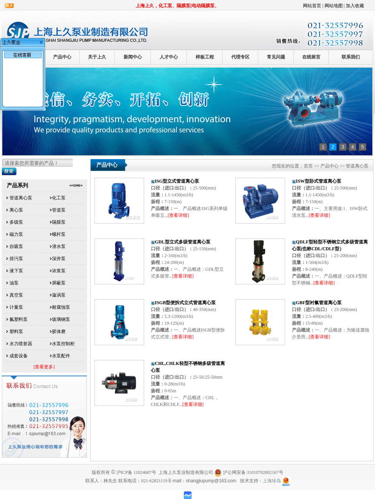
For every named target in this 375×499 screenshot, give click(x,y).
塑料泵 (16, 331)
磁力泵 (16, 234)
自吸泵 (16, 246)
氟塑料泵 (18, 319)
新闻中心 (133, 57)
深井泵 (59, 258)
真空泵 (16, 295)
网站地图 (334, 5)
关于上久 (97, 57)
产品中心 (62, 57)
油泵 (14, 283)
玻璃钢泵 (61, 319)
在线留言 (311, 57)
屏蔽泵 (59, 283)
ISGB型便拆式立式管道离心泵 (185, 302)
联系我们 (351, 57)
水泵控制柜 (63, 343)
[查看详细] (178, 215)
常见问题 (276, 57)
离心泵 (16, 210)
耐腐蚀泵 (61, 307)
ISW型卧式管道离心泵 (318, 181)
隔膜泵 (59, 222)
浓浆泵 (59, 270)
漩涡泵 (59, 295)
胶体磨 (59, 331)
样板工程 (205, 57)
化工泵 (59, 198)
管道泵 (59, 210)
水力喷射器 (20, 343)
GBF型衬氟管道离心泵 (319, 302)
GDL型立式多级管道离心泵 (182, 242)
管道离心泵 (20, 198)
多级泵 (16, 222)
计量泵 (16, 307)
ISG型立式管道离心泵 (177, 181)
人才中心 (169, 57)
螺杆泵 (59, 234)
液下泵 (16, 270)
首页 (308, 166)
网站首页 (312, 5)
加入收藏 (355, 5)
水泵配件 (61, 355)
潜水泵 (59, 246)
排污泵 (16, 258)
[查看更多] (44, 367)
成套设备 (18, 355)
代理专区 (240, 57)
